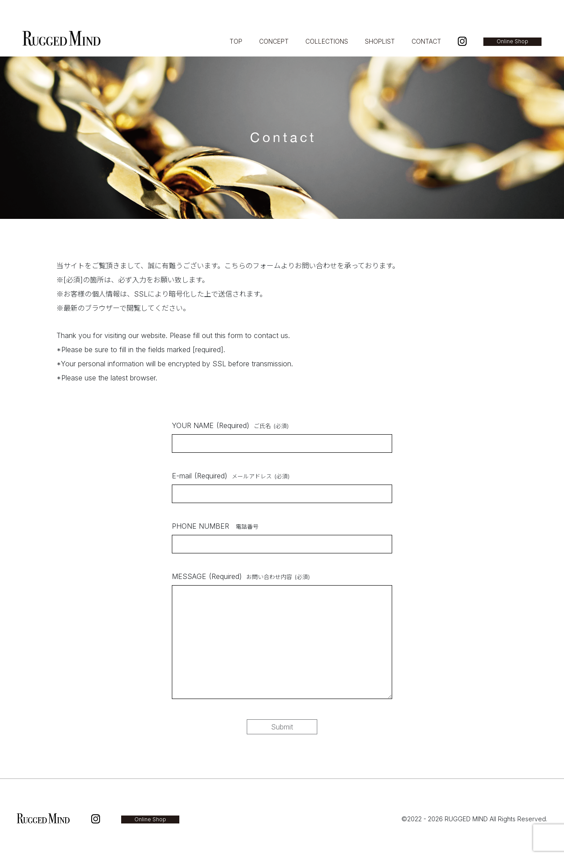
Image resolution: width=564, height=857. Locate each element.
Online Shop (512, 41)
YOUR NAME (230, 425)
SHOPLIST (380, 41)
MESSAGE (241, 576)
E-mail (230, 475)
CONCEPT (274, 41)
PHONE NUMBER (215, 526)
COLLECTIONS (326, 41)
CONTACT (426, 41)
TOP (236, 41)
